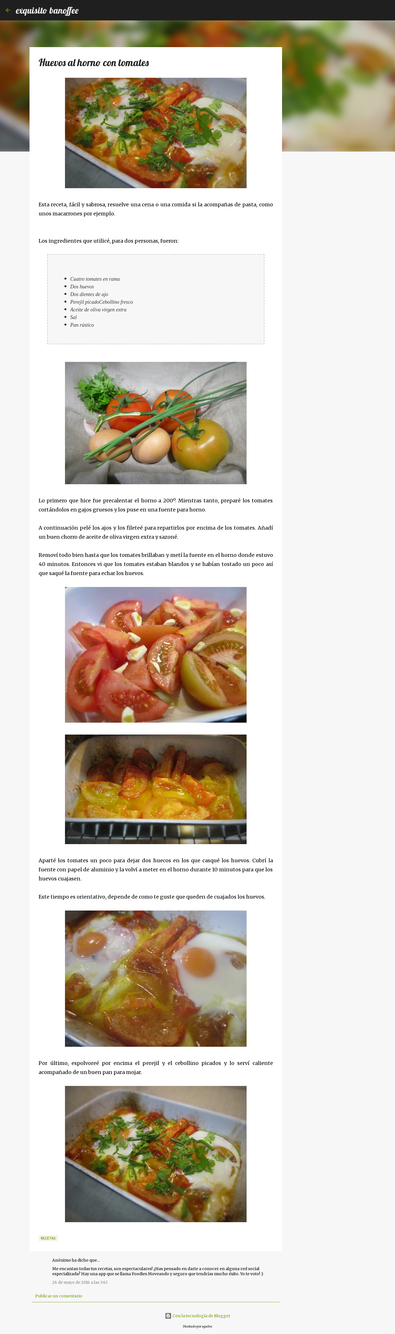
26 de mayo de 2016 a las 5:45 (80, 1282)
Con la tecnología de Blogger (197, 1315)
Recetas (48, 1238)
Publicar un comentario (58, 1296)
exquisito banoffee (47, 10)
